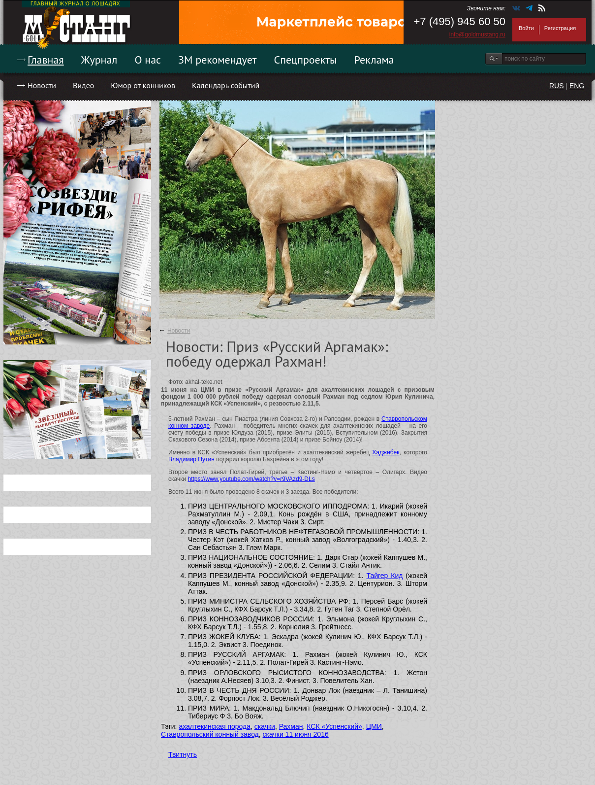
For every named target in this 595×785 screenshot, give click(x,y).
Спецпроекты (305, 60)
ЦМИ (374, 726)
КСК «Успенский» (334, 726)
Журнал (99, 60)
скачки (264, 726)
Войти (526, 28)
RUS (556, 86)
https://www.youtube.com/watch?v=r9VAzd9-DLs (251, 479)
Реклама (374, 60)
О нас (147, 60)
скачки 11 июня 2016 (296, 734)
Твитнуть (182, 754)
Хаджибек (385, 452)
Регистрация (560, 28)
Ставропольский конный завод (210, 734)
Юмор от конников (143, 85)
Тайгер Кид (385, 576)
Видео (83, 85)
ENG (576, 86)
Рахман (291, 726)
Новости (42, 85)
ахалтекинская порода (215, 726)
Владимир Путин (191, 459)
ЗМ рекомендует (217, 60)
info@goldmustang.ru (477, 34)
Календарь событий (225, 85)
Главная (46, 60)
